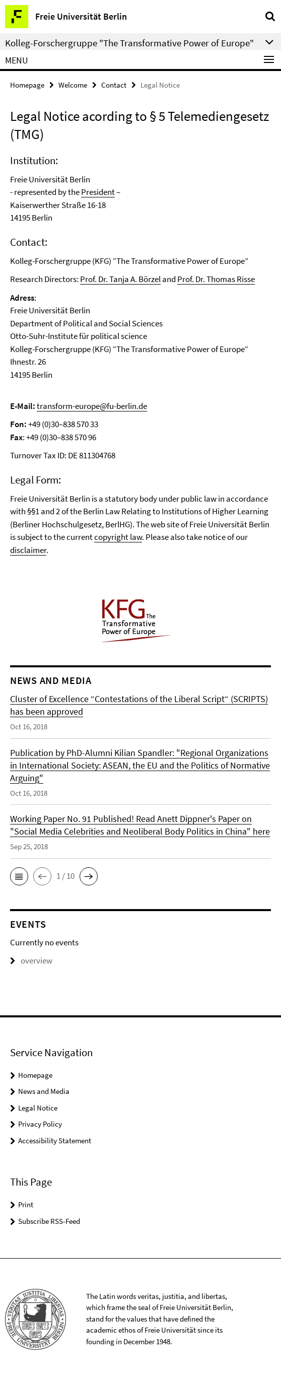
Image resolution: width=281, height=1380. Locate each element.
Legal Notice (37, 1108)
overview (31, 960)
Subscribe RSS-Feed (49, 1221)
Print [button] (25, 1204)
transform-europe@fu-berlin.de (92, 405)
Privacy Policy (40, 1124)
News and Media (43, 1091)
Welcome (72, 85)
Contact (113, 85)
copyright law (118, 536)
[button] (19, 876)
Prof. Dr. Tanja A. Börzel (120, 279)
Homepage (27, 85)
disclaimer (28, 550)
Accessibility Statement (54, 1140)
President (98, 191)
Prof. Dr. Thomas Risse (216, 279)
